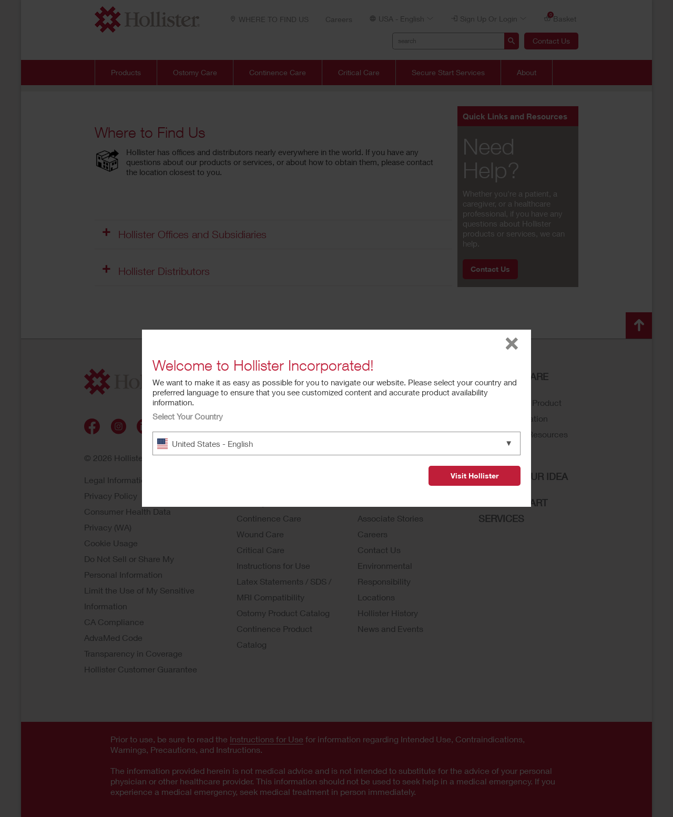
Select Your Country (187, 416)
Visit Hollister (474, 475)
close (512, 344)
